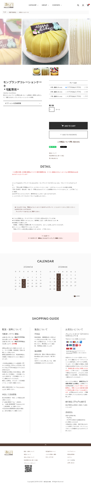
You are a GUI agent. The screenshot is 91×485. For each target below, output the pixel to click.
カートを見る (71, 460)
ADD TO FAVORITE (68, 135)
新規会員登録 (70, 454)
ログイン (69, 457)
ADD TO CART (68, 126)
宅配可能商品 (12, 12)
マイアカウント (71, 451)
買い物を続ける (53, 158)
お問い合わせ (70, 462)
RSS (47, 457)
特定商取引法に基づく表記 (56, 155)
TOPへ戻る (45, 444)
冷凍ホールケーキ (24, 12)
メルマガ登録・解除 (51, 454)
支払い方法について (29, 457)
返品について (53, 153)
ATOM (51, 457)
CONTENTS (56, 5)
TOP (4, 12)
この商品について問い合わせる (68, 142)
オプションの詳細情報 (13, 103)
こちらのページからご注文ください (64, 207)
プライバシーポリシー (29, 463)
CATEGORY (32, 5)
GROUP (44, 5)
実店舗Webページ (51, 451)
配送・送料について (29, 451)
